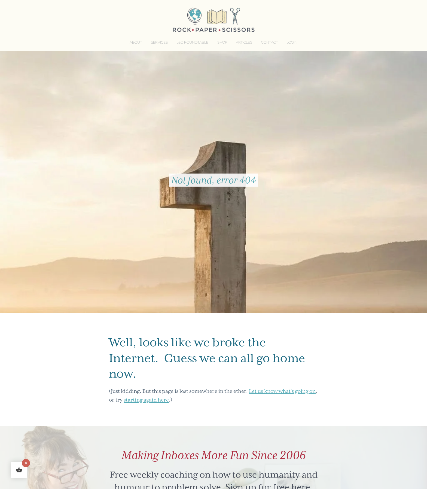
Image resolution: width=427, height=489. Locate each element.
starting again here (146, 400)
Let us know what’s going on (282, 391)
